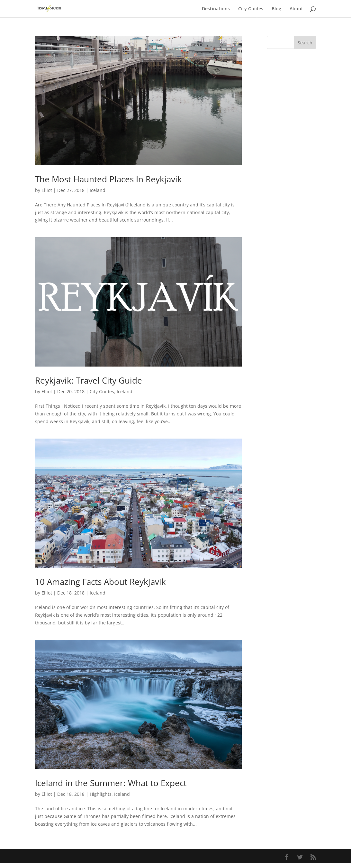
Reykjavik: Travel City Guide (88, 380)
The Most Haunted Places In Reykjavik (108, 179)
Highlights (101, 794)
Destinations (216, 9)
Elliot (46, 190)
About (296, 9)
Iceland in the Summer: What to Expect (110, 783)
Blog (276, 9)
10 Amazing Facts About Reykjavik (100, 581)
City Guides (250, 9)
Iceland (97, 190)
